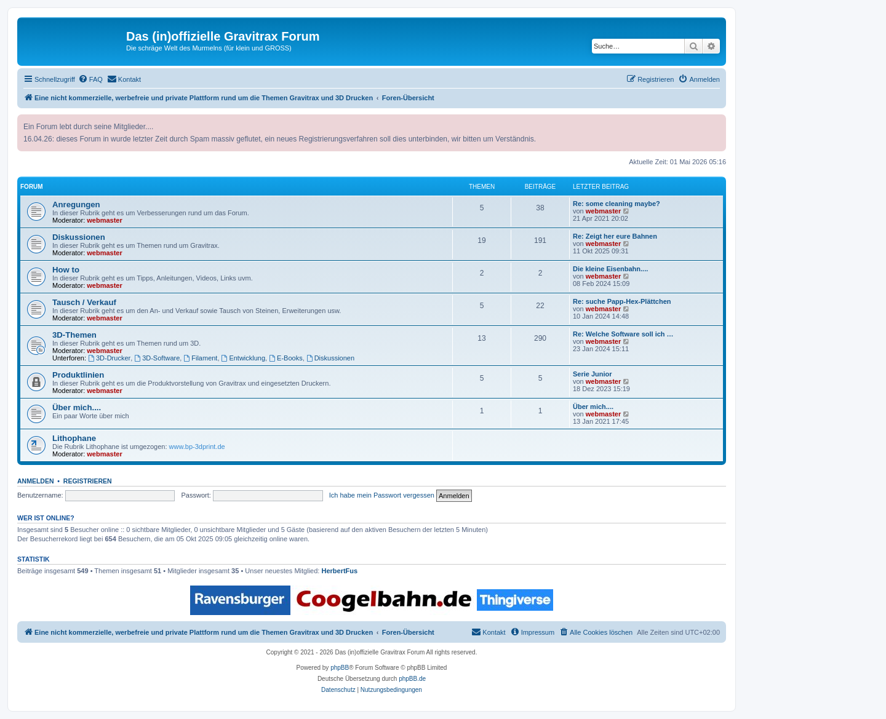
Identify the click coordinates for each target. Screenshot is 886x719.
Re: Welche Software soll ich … (623, 334)
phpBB (339, 667)
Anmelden (35, 481)
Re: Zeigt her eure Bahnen (615, 236)
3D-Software (157, 358)
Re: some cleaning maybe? (616, 203)
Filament (200, 358)
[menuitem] (90, 79)
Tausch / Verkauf (84, 302)
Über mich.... (76, 407)
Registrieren (87, 481)
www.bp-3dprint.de (197, 446)
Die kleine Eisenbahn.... (610, 268)
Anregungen (76, 204)
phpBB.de (412, 678)
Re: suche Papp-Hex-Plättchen (622, 301)
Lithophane (74, 438)
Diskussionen (78, 237)
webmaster (104, 220)
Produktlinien (78, 374)
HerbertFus (339, 570)
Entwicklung (244, 358)
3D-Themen (74, 335)
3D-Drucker (109, 358)
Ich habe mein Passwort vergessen (381, 495)
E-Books (285, 358)
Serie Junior (592, 374)
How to (65, 269)
